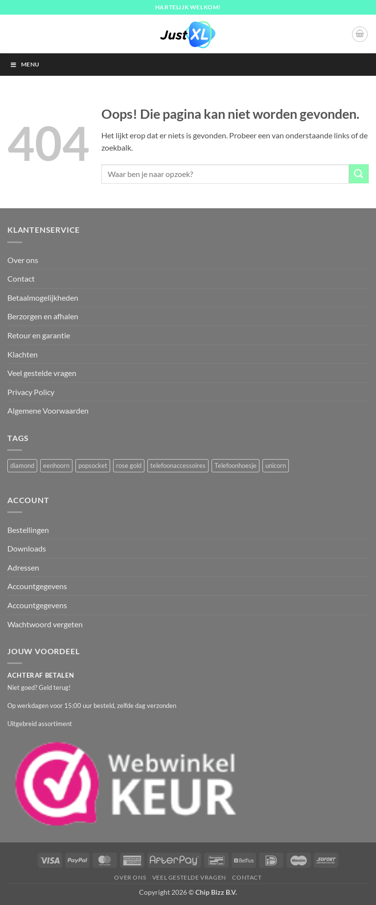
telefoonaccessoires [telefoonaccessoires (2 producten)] (178, 465)
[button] (360, 34)
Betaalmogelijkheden (42, 297)
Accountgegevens (37, 586)
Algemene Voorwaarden (48, 410)
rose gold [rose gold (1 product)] (128, 465)
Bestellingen (28, 529)
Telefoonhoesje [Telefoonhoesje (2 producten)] (235, 465)
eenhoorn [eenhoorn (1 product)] (56, 465)
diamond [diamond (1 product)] (22, 465)
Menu (24, 64)
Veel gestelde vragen (41, 372)
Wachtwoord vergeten (45, 624)
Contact (21, 278)
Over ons (22, 260)
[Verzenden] (359, 173)
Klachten (22, 354)
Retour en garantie (38, 335)
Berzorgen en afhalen (42, 316)
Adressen (23, 567)
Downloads (26, 548)
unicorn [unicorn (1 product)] (275, 465)
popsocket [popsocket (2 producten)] (92, 465)
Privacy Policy (30, 392)
